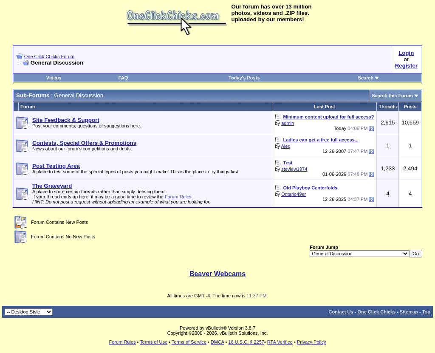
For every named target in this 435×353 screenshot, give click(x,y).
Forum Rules (178, 196)
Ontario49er (293, 194)
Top (426, 311)
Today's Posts (244, 77)
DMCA (217, 342)
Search (368, 77)
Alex (285, 146)
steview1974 (294, 169)
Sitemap (409, 311)
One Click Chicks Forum (49, 56)
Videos (54, 77)
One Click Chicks (376, 311)
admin (287, 123)
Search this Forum (392, 95)
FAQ (123, 77)
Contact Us (341, 311)
